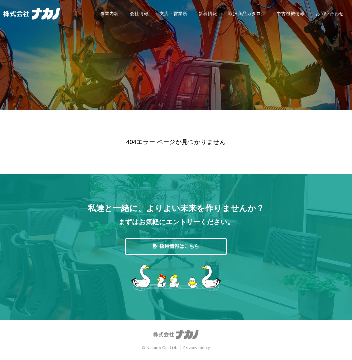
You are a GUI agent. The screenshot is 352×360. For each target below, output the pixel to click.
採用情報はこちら (176, 246)
